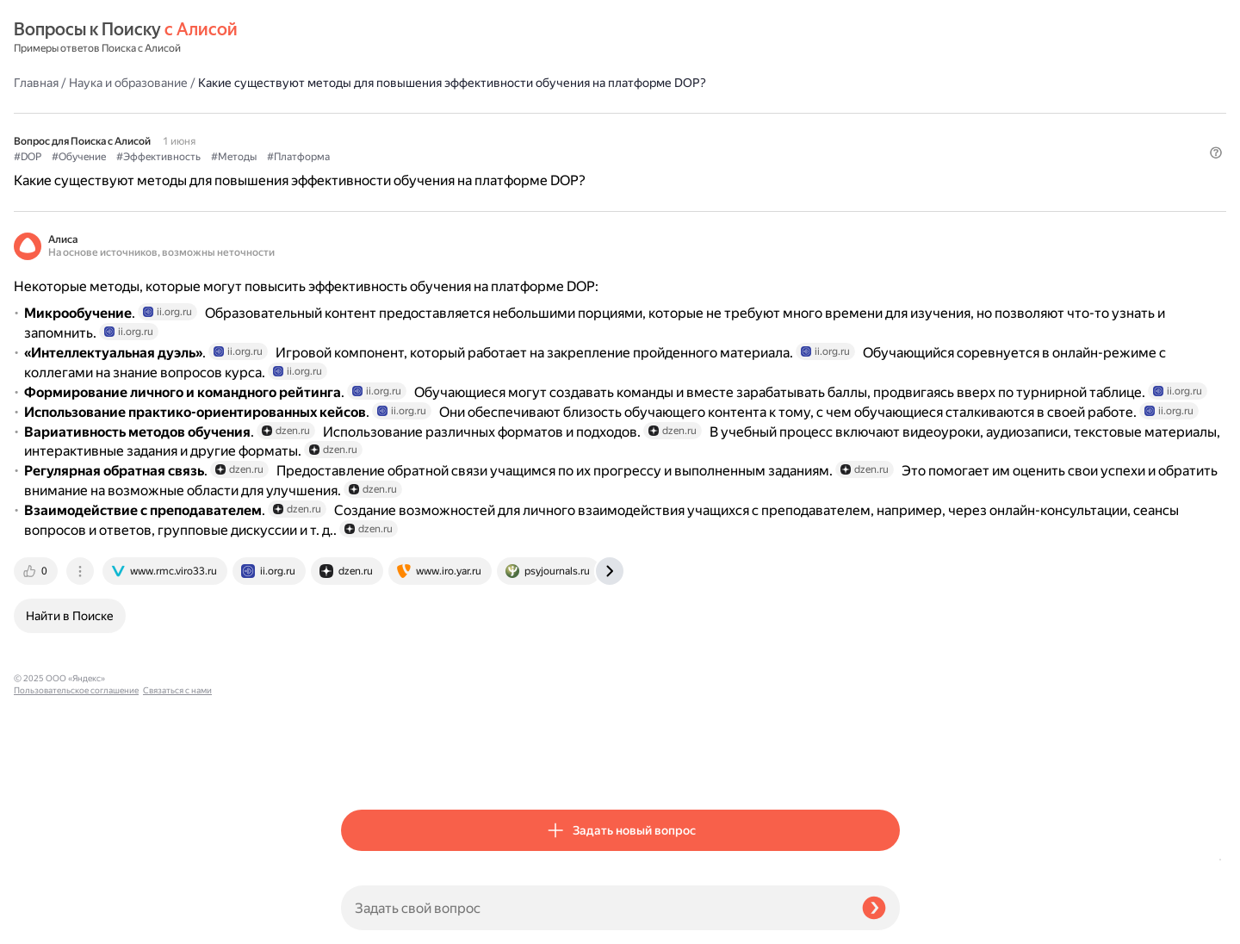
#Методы (561, 130)
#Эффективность (485, 130)
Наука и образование (455, 38)
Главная (363, 38)
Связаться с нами (48, 923)
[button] (889, 158)
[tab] (364, 766)
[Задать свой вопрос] (594, 907)
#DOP (355, 130)
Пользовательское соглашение (76, 911)
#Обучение (406, 130)
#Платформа (625, 130)
